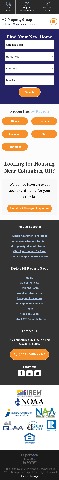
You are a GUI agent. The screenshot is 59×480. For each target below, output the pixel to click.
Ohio (44, 134)
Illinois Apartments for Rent (29, 236)
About (29, 308)
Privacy (24, 476)
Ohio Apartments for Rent (29, 251)
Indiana (44, 121)
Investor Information (30, 293)
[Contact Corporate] (37, 373)
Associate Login (29, 314)
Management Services (29, 303)
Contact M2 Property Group (29, 319)
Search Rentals (29, 282)
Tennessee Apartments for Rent (29, 256)
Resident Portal (29, 288)
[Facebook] (21, 373)
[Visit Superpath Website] (29, 456)
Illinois (15, 121)
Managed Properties (29, 298)
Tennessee (15, 146)
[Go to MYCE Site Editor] (29, 462)
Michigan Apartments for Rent (30, 246)
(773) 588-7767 (29, 354)
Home (29, 277)
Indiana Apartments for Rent (29, 241)
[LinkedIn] (29, 373)
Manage (34, 476)
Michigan (14, 134)
